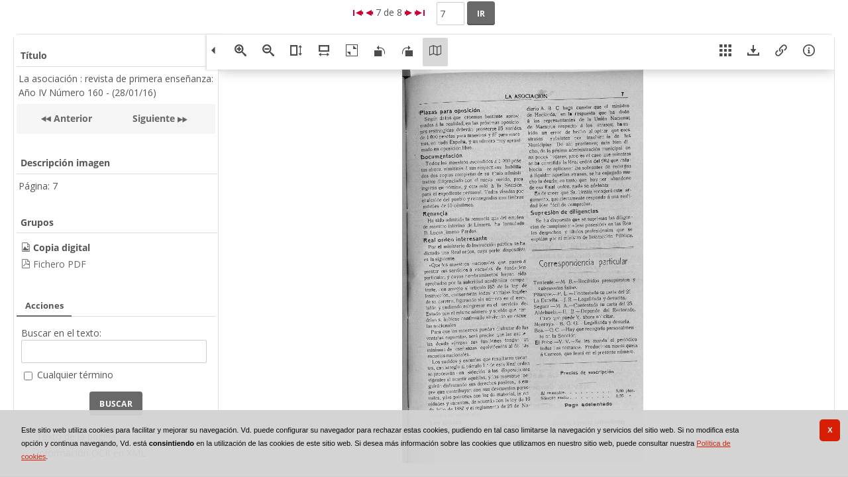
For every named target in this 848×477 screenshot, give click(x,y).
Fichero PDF (59, 264)
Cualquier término (75, 374)
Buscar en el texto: (61, 333)
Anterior (71, 118)
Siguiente (154, 118)
